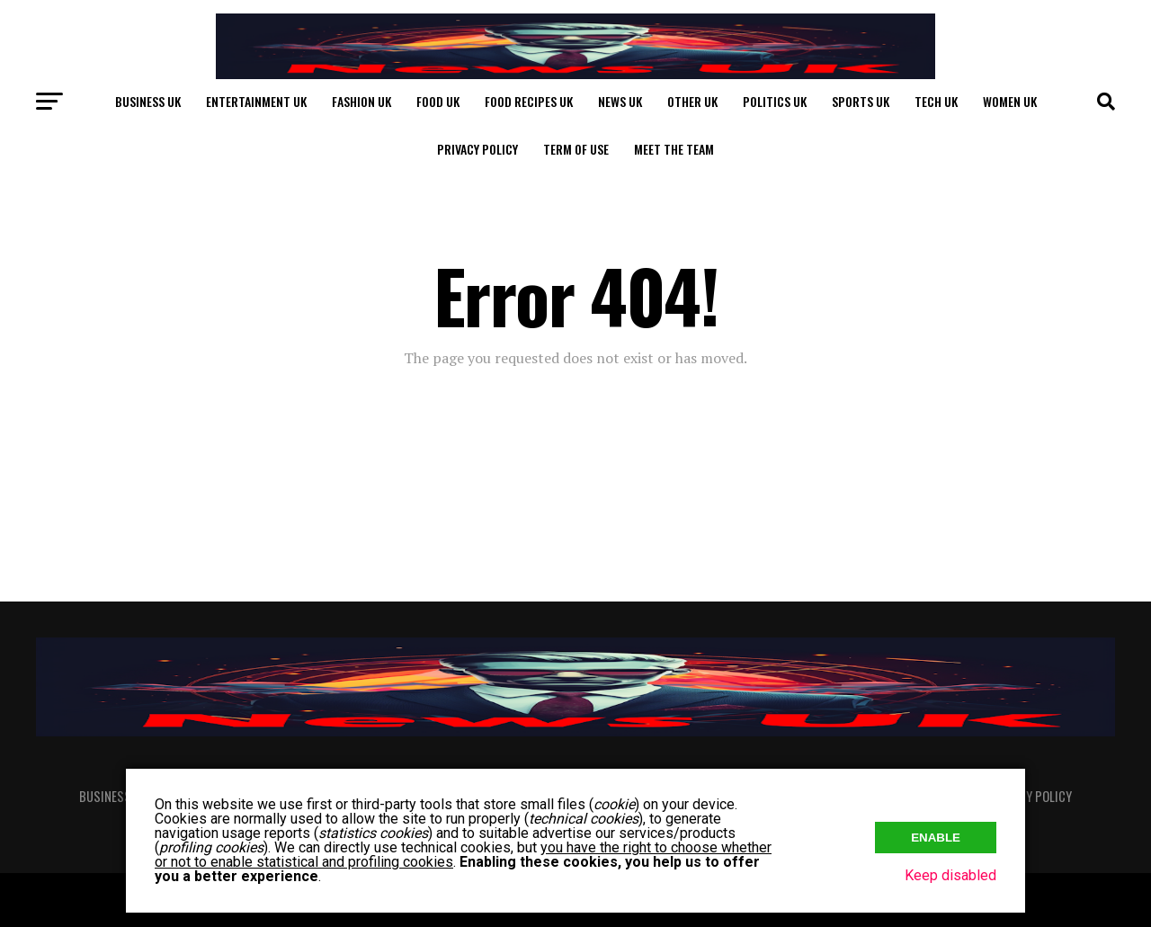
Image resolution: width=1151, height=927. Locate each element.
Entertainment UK (256, 101)
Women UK (1010, 101)
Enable (935, 837)
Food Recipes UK (529, 101)
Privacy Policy (477, 148)
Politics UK (775, 101)
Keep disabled (950, 875)
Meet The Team (674, 148)
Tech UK (936, 101)
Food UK (438, 101)
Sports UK (860, 101)
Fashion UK (361, 101)
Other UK (692, 101)
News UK (620, 101)
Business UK (148, 101)
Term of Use (576, 148)
